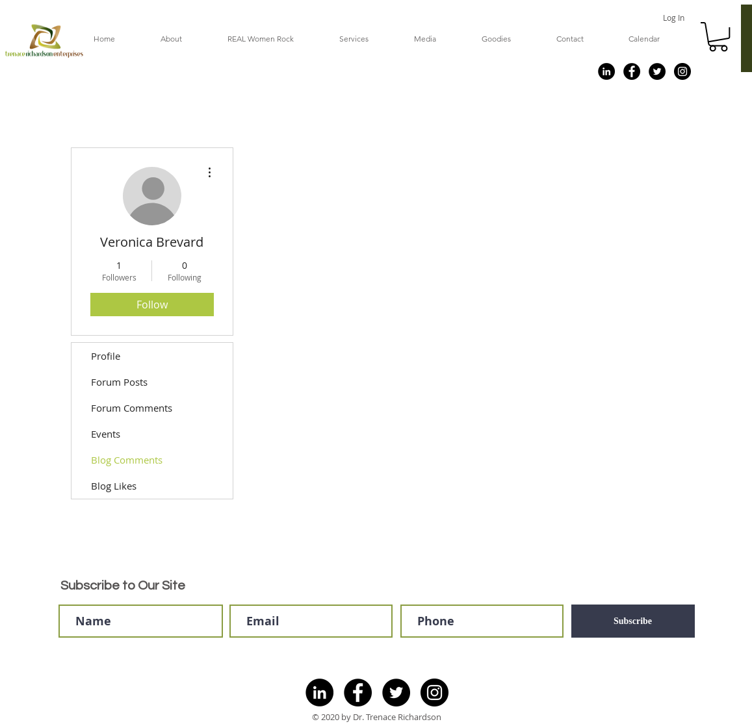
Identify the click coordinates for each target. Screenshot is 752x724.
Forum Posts (119, 381)
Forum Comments (131, 407)
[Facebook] (631, 71)
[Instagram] (682, 71)
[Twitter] (657, 71)
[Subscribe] (633, 621)
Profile (105, 355)
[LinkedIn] (606, 71)
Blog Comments (126, 459)
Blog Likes (113, 485)
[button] (718, 36)
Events (105, 433)
